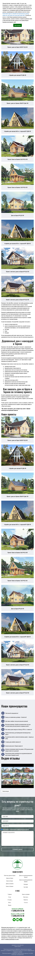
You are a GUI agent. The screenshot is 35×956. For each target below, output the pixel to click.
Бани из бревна (9, 886)
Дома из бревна (9, 883)
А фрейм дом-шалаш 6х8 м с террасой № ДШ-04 (17, 131)
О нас (9, 897)
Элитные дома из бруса (9, 875)
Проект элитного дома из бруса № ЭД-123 (17, 271)
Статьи (26, 902)
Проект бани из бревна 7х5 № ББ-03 (17, 187)
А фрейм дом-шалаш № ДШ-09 (17, 75)
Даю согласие (17, 25)
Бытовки (26, 887)
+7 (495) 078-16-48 (17, 910)
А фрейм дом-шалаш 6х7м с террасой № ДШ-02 (17, 243)
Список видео (5, 791)
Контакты (25, 897)
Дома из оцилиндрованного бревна (25, 876)
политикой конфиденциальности (19, 829)
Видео (9, 905)
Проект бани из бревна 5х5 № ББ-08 (17, 159)
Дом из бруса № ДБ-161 (17, 215)
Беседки (26, 884)
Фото (9, 902)
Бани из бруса (9, 881)
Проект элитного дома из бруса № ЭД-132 (17, 299)
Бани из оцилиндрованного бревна (25, 880)
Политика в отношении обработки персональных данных (18, 949)
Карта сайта (17, 946)
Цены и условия (25, 894)
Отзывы (10, 900)
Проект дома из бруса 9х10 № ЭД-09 (17, 47)
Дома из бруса (9, 878)
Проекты (26, 900)
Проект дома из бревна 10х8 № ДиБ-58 (17, 103)
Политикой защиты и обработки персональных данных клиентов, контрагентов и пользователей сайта (16, 14)
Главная (10, 894)
